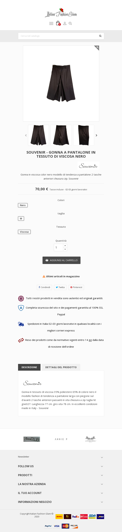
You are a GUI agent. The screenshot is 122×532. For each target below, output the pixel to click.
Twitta (60, 287)
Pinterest (76, 287)
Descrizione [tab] (29, 367)
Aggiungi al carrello (61, 260)
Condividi (44, 287)
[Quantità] (58, 247)
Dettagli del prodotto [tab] (61, 367)
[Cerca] (61, 36)
